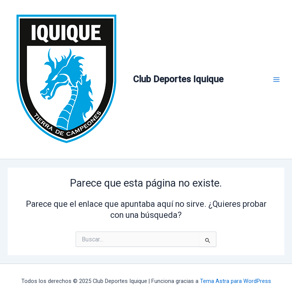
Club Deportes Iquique (178, 79)
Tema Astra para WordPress (235, 281)
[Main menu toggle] (276, 80)
